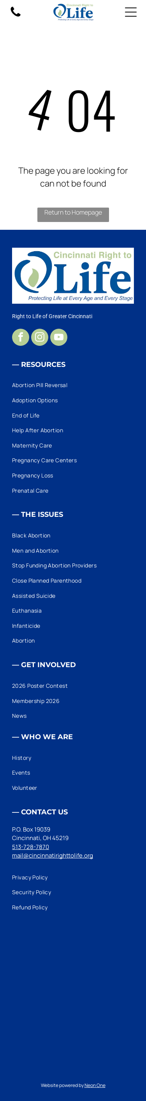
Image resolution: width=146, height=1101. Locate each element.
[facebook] (20, 338)
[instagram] (39, 338)
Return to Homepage (73, 212)
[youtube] (58, 338)
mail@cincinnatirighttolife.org (52, 855)
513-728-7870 (30, 847)
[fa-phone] (15, 16)
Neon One (95, 1085)
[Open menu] (131, 12)
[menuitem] (73, 385)
